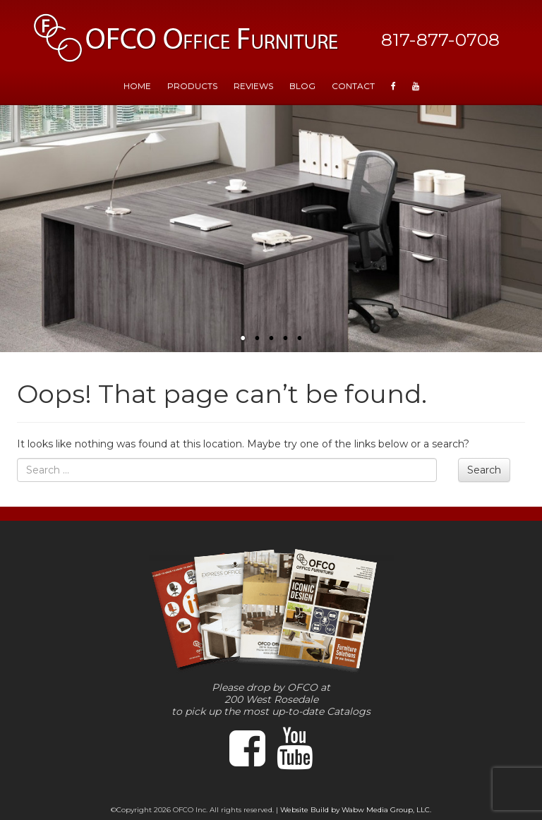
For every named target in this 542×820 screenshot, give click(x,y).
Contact (353, 85)
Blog (302, 85)
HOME (137, 85)
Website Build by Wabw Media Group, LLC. (355, 809)
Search (484, 470)
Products (192, 85)
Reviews (253, 85)
